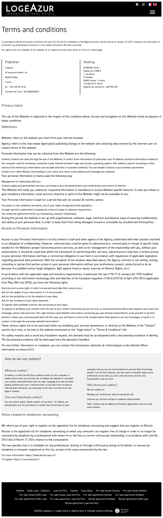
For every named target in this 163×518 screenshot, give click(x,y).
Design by (121, 510)
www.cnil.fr (26, 349)
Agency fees (77, 510)
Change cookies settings (100, 510)
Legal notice (62, 510)
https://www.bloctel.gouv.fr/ (40, 455)
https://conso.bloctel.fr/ (27, 459)
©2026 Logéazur (43, 510)
